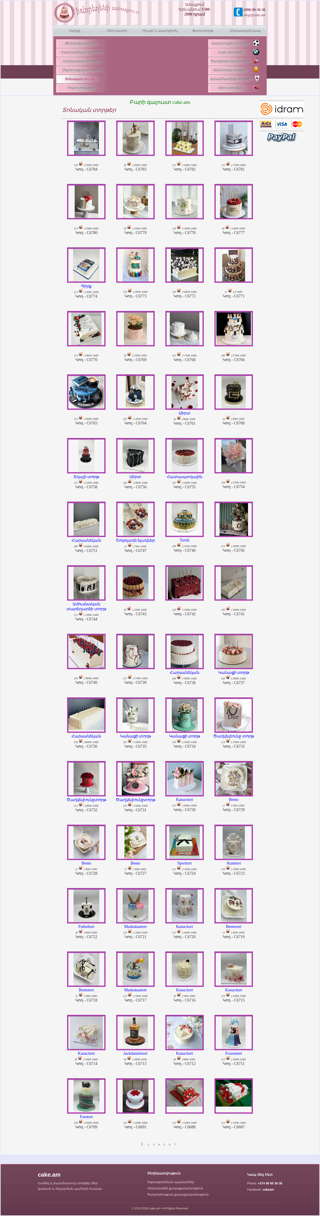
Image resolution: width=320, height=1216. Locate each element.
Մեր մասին (117, 30)
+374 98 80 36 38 (270, 1183)
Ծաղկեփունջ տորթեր (235, 60)
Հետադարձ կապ (245, 30)
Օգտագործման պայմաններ (170, 1182)
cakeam (268, 1189)
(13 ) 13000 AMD (86, 609)
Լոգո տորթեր (238, 51)
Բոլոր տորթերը (82, 88)
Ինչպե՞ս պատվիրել (160, 30)
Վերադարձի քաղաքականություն (175, 1188)
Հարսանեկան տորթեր (81, 52)
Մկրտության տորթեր (81, 70)
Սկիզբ (74, 30)
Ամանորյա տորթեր (236, 69)
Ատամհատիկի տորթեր (234, 78)
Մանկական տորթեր (81, 61)
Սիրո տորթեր (238, 87)
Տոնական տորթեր (82, 79)
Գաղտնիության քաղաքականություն (178, 1194)
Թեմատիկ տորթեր (82, 43)
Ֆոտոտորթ (202, 30)
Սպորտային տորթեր (235, 43)
